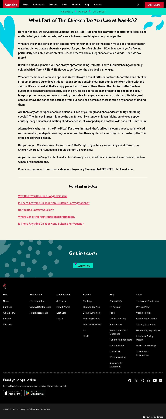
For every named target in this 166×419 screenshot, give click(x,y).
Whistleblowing (118, 357)
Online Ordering (118, 318)
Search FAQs (116, 301)
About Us (76, 4)
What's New (9, 312)
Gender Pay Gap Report (148, 330)
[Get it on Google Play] (34, 393)
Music (86, 336)
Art (84, 330)
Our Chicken (99, 11)
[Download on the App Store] (12, 393)
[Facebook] (129, 380)
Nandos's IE (67, 11)
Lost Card (61, 312)
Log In (59, 318)
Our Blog (87, 301)
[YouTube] (154, 380)
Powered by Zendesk (155, 417)
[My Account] (138, 5)
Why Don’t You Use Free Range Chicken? (42, 196)
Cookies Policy (143, 312)
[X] (136, 380)
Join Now (61, 301)
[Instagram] (142, 380)
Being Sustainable (92, 312)
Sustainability (117, 345)
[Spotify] (160, 380)
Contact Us (115, 351)
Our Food (83, 11)
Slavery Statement (146, 324)
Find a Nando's (37, 301)
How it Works (63, 306)
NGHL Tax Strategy (146, 345)
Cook (64, 4)
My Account (115, 306)
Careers (98, 4)
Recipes (7, 318)
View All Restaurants (40, 306)
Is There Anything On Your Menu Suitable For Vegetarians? (53, 202)
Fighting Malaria (91, 318)
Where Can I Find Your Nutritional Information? (46, 216)
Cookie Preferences (146, 318)
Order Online (154, 4)
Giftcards (8, 324)
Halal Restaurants (39, 312)
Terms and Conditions (147, 301)
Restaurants (38, 4)
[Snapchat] (148, 380)
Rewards (53, 4)
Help (87, 4)
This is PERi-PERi (92, 324)
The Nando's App (91, 306)
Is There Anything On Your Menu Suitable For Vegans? (51, 223)
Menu (25, 4)
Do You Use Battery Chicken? (36, 209)
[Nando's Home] (11, 4)
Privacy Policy (143, 306)
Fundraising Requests (121, 339)
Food (112, 312)
